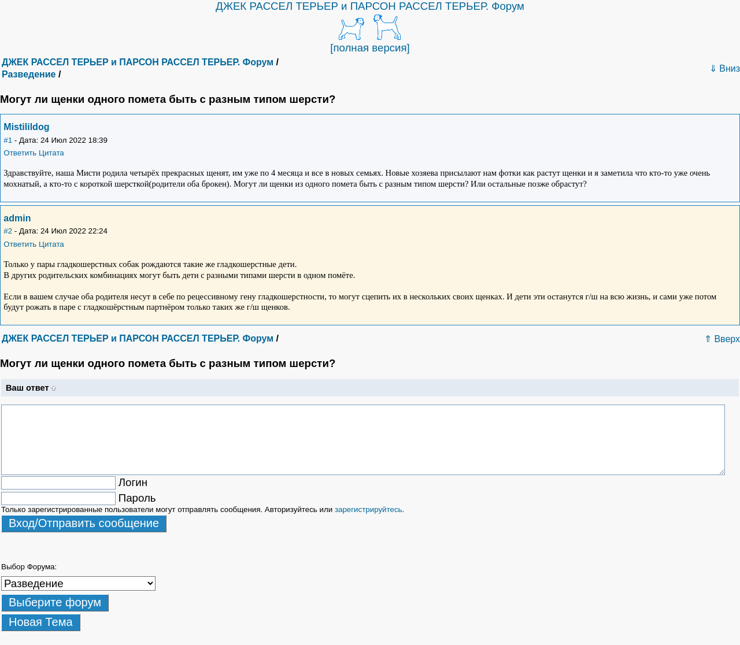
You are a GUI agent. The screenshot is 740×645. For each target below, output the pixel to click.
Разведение (29, 74)
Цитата (51, 153)
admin (17, 218)
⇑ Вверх (722, 339)
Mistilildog (26, 127)
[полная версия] (370, 48)
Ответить (19, 153)
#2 (7, 231)
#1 (7, 140)
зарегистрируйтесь (368, 509)
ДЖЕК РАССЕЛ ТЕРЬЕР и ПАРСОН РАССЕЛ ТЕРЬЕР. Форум (370, 6)
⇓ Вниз (724, 68)
